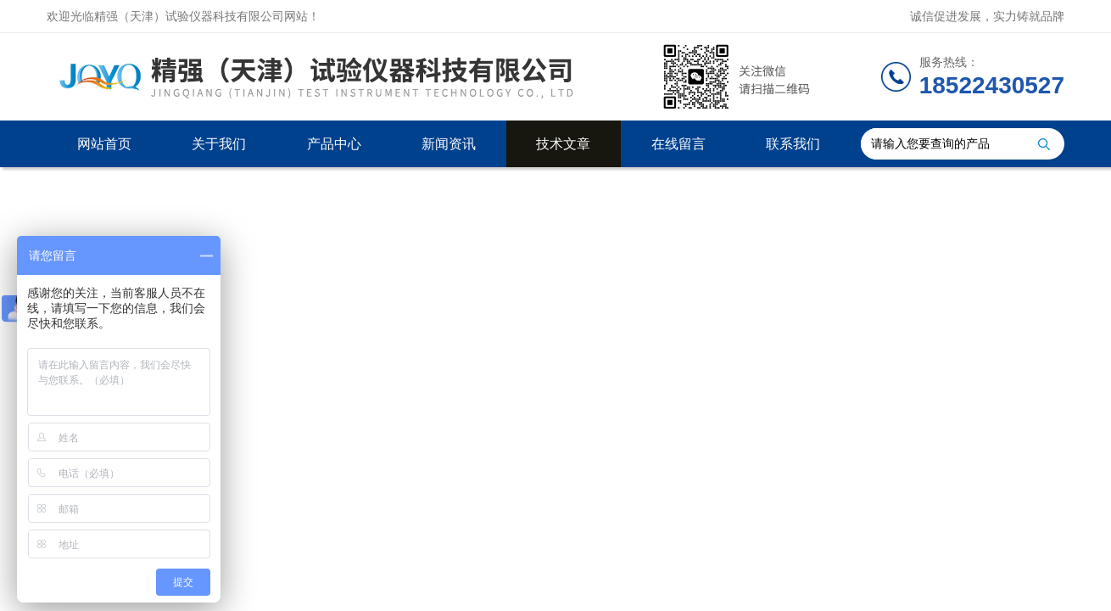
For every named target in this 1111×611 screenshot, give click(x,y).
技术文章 (563, 144)
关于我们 (219, 144)
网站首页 (104, 144)
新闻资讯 (449, 144)
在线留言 (678, 144)
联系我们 (793, 144)
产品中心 (334, 144)
